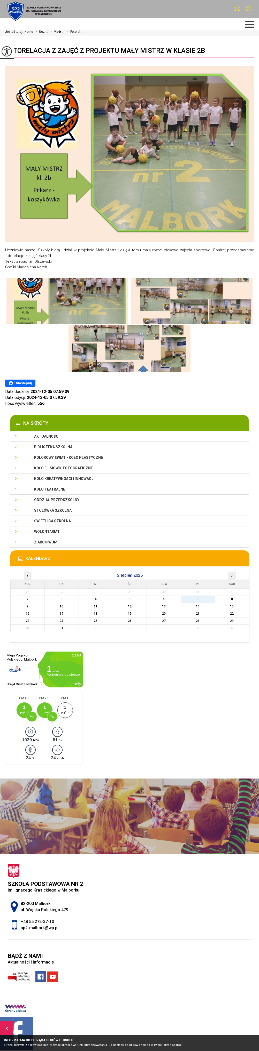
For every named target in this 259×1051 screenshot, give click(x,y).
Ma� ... (56, 31)
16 (27, 613)
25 (95, 621)
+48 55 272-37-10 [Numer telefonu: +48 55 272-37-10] (37, 921)
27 (164, 621)
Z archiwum (45, 542)
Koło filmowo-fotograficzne (63, 468)
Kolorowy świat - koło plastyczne (68, 457)
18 (95, 613)
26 (130, 621)
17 (61, 613)
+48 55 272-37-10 (248, 8)
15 (232, 606)
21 (198, 613)
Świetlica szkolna (52, 521)
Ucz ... (40, 31)
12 (130, 606)
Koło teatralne (49, 489)
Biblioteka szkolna (53, 447)
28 (198, 621)
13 (164, 606)
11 (95, 606)
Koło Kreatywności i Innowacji (64, 479)
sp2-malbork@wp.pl (237, 9)
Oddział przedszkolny (56, 500)
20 (164, 613)
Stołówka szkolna (53, 510)
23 (27, 621)
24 (61, 621)
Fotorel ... (73, 31)
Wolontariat (47, 531)
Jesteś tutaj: (15, 31)
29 (232, 621)
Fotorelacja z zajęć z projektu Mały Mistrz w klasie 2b (105, 50)
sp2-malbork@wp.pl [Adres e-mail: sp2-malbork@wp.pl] (39, 927)
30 (27, 628)
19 (130, 613)
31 (61, 628)
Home (29, 31)
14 (198, 606)
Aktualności (46, 436)
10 (61, 606)
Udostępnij (20, 383)
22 (232, 613)
